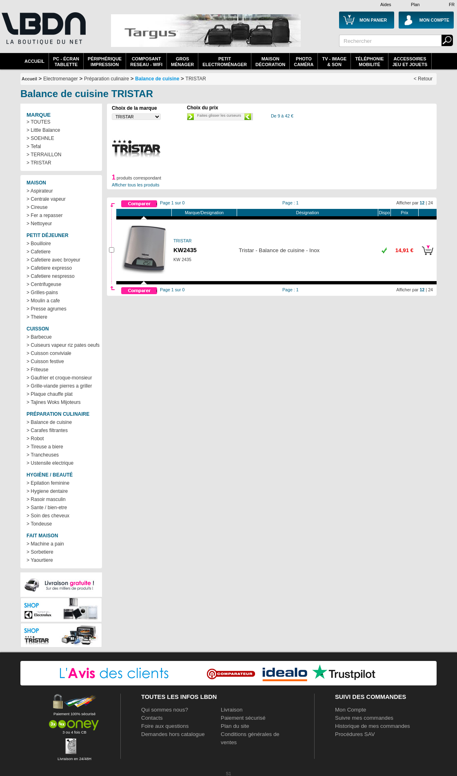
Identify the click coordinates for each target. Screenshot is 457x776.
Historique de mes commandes (372, 726)
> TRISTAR (39, 163)
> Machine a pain (45, 544)
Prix (404, 212)
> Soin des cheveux (48, 516)
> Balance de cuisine (49, 422)
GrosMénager (182, 61)
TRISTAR (196, 79)
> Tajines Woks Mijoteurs (54, 402)
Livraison (231, 710)
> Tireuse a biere (45, 447)
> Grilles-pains (42, 292)
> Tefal (34, 146)
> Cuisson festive (45, 361)
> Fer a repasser (44, 215)
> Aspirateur (40, 191)
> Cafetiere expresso (49, 268)
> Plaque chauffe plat (50, 394)
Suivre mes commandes (364, 718)
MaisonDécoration (270, 61)
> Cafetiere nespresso (51, 276)
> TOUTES (39, 122)
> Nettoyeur (39, 223)
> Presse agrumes (47, 309)
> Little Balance (43, 130)
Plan (415, 4)
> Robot (35, 438)
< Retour (423, 79)
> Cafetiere (39, 252)
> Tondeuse (39, 524)
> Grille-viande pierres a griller (59, 386)
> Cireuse (37, 207)
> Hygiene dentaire (47, 491)
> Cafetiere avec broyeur (53, 260)
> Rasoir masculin (46, 499)
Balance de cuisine (157, 79)
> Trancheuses (43, 455)
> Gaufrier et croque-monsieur (59, 378)
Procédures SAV (355, 734)
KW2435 (185, 250)
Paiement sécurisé (243, 718)
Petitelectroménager (224, 61)
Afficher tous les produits (136, 184)
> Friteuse (38, 369)
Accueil (34, 61)
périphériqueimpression (105, 61)
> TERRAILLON (44, 154)
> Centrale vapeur (46, 199)
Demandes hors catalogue (173, 734)
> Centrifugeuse (44, 284)
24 (430, 202)
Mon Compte (350, 710)
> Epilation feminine (48, 483)
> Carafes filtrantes (47, 430)
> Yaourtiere (40, 560)
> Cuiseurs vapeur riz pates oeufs (63, 345)
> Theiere (37, 317)
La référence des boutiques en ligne (43, 33)
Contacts (152, 718)
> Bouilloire (39, 243)
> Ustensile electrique (50, 463)
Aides (385, 4)
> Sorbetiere (40, 552)
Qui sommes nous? (164, 710)
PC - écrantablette (66, 61)
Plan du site (235, 726)
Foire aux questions (165, 726)
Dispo (384, 212)
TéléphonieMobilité (369, 61)
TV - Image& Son (334, 61)
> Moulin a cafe (43, 301)
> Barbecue (39, 337)
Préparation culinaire (106, 79)
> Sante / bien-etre (47, 507)
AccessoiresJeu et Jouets (410, 61)
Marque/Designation (204, 212)
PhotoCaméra (303, 61)
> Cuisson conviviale (49, 353)
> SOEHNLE (40, 138)
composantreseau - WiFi (146, 61)
